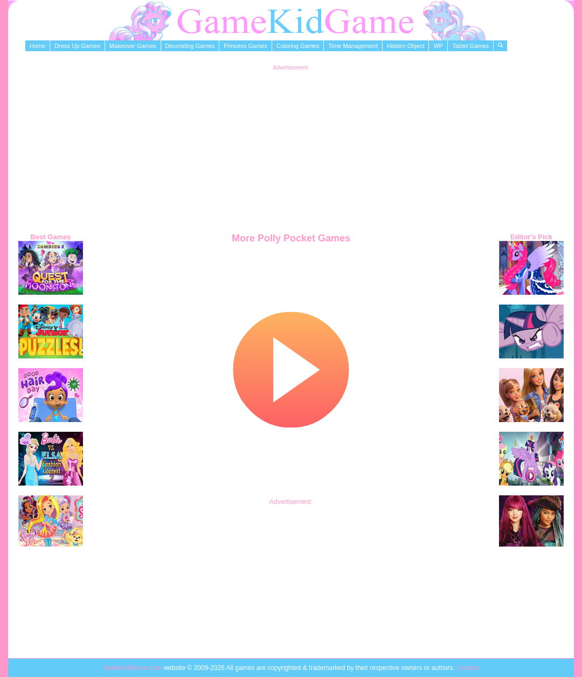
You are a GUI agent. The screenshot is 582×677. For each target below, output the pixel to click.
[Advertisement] (291, 146)
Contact (467, 668)
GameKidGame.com (133, 668)
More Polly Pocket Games (291, 238)
